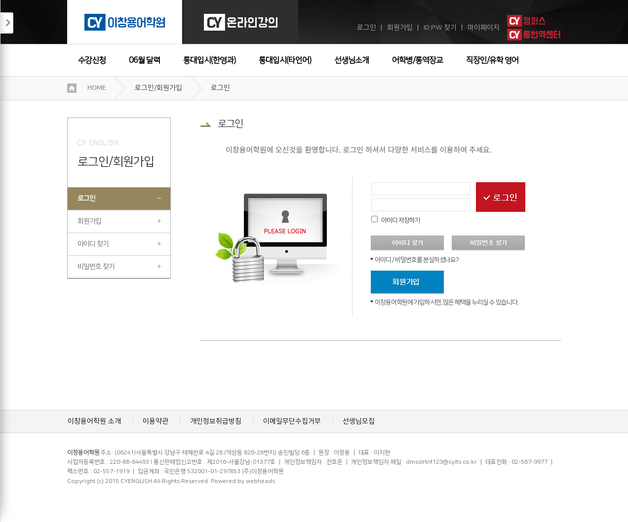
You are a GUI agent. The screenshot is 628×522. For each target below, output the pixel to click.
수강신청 (92, 60)
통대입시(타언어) (285, 60)
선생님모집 (359, 421)
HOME (96, 88)
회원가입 (400, 28)
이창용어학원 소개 (94, 421)
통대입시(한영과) (209, 60)
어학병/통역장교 (417, 60)
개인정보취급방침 (215, 421)
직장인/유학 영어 (492, 60)
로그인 (366, 28)
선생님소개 (351, 60)
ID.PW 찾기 (440, 28)
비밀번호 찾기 (96, 267)
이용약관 (155, 421)
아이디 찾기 (93, 244)
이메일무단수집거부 (292, 421)
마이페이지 (484, 28)
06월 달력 (144, 60)
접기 (6, 23)
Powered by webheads (243, 481)
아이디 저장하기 (400, 220)
